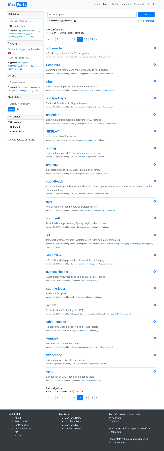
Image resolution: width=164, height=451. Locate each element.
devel (86, 57)
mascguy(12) (27, 33)
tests (144, 244)
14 (91, 39)
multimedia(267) (15, 66)
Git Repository (22, 425)
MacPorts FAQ (72, 425)
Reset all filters (145, 21)
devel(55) (26, 66)
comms (102, 244)
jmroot (71, 57)
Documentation (23, 428)
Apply (11, 109)
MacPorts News (73, 428)
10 (67, 39)
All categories (23, 63)
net (89, 244)
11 (73, 39)
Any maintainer (24, 30)
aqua (81, 140)
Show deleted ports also (21, 139)
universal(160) (34, 87)
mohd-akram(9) (27, 37)
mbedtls (49, 247)
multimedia (93, 57)
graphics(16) (20, 69)
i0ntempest (74, 314)
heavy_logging (135, 244)
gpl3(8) (35, 90)
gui (98, 331)
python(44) (35, 66)
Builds (115, 4)
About (18, 418)
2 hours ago (115, 432)
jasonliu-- (73, 244)
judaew (72, 227)
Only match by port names (60, 21)
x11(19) (20, 90)
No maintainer (16, 26)
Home (97, 4)
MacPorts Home (73, 418)
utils (121, 244)
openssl (149, 244)
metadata (101, 107)
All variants (22, 87)
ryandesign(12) (14, 37)
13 (85, 39)
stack (72, 297)
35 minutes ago (117, 442)
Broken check (16, 131)
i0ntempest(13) (14, 33)
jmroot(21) (35, 30)
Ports (106, 4)
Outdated (14, 127)
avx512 (115, 314)
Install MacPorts (73, 421)
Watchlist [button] (139, 4)
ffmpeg (109, 264)
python (97, 227)
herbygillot (74, 347)
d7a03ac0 (114, 421)
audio (94, 140)
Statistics (126, 4)
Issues (18, 435)
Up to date (14, 122)
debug (104, 90)
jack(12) (27, 90)
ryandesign (74, 74)
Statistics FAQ (22, 421)
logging (126, 244)
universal (109, 57)
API (16, 432)
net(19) (11, 69)
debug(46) (12, 90)
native (121, 314)
